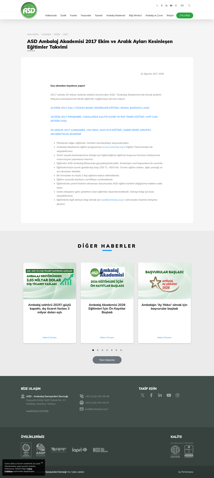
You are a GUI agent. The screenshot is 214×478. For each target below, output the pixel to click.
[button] (93, 350)
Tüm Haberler (107, 359)
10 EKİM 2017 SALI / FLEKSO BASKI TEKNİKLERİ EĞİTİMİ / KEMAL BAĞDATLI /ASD (99, 107)
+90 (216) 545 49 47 (97, 402)
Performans (187, 471)
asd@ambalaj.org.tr (113, 199)
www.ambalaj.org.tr (114, 146)
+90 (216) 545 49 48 (97, 396)
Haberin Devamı (50, 337)
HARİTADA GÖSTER (37, 411)
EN (182, 6)
